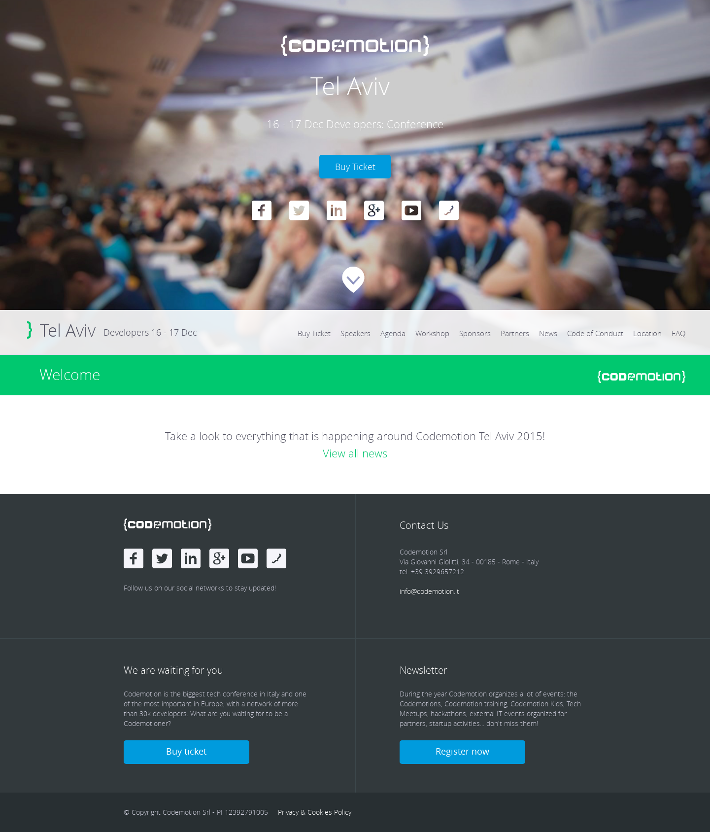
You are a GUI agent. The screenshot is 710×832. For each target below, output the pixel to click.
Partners (515, 333)
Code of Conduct (595, 333)
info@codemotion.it (429, 591)
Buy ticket (186, 751)
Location (647, 333)
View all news (355, 453)
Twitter (299, 210)
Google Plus (374, 210)
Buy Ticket (314, 333)
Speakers (355, 333)
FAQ (678, 333)
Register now (462, 751)
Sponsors (475, 333)
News (548, 333)
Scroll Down (353, 280)
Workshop (432, 333)
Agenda (393, 333)
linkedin (336, 210)
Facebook (261, 210)
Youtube (411, 210)
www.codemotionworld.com (641, 377)
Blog (449, 210)
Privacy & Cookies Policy (314, 812)
